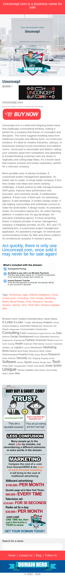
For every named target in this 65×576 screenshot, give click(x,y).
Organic (48, 351)
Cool (32, 298)
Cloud (55, 295)
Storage (43, 362)
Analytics (48, 322)
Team (49, 362)
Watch (5, 373)
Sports (28, 362)
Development (26, 336)
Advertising (15, 295)
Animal (56, 323)
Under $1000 (38, 366)
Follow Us (51, 555)
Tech (23, 305)
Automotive (25, 326)
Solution (6, 305)
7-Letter (27, 322)
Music (42, 351)
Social (51, 358)
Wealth (11, 374)
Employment (7, 340)
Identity (41, 344)
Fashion (30, 340)
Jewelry (5, 347)
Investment (57, 344)
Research (38, 301)
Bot (54, 326)
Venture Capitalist (50, 305)
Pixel (28, 301)
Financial (41, 340)
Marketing (50, 298)
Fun (60, 340)
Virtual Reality (51, 370)
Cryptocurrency (44, 333)
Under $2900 (53, 365)
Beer (41, 326)
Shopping (44, 358)
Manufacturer (36, 347)
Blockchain (48, 326)
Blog (38, 555)
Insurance (49, 344)
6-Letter (18, 322)
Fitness (50, 340)
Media (5, 301)
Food (56, 340)
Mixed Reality (17, 301)
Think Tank (33, 305)
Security (48, 301)
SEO (30, 358)
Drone (36, 337)
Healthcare (27, 344)
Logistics (18, 347)
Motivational (34, 351)
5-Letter (7, 322)
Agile (25, 295)
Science (12, 358)
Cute (53, 333)
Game (4, 344)
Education (45, 336)
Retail (4, 358)
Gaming (11, 344)
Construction (9, 298)
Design (40, 298)
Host (35, 344)
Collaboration (14, 329)
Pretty (31, 354)
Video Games (39, 370)
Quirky (37, 355)
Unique (9, 369)
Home (11, 555)
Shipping (36, 358)
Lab (11, 348)
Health (19, 343)
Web (4, 308)
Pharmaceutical (10, 354)
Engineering (19, 340)
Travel (30, 366)
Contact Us (25, 555)
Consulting (22, 298)
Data (59, 333)
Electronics (54, 337)
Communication (27, 329)
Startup (16, 305)
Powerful (23, 354)
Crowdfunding (32, 333)
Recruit (44, 354)
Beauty (34, 326)
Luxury (27, 347)
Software (9, 362)
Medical (13, 351)
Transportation (20, 366)
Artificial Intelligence (39, 295)
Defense (6, 337)
